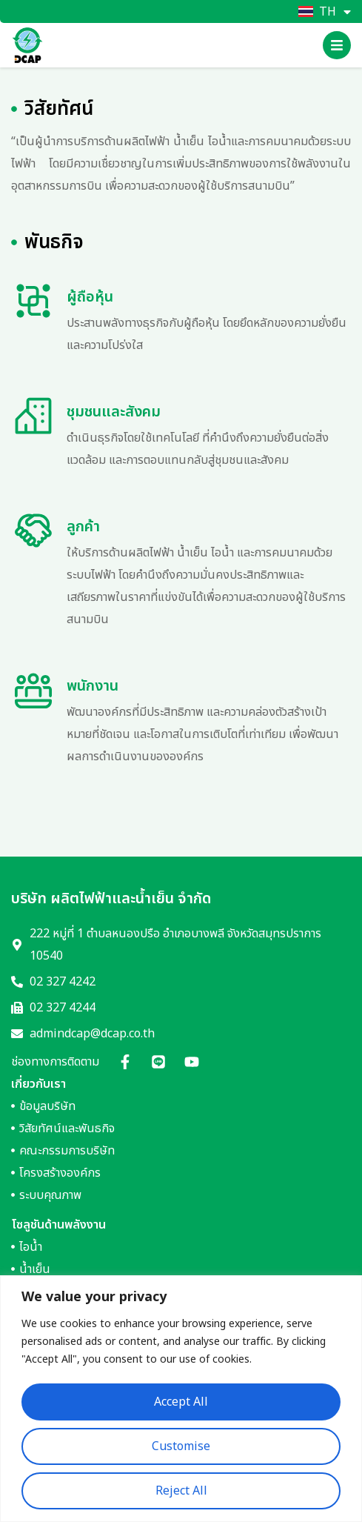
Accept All (181, 1402)
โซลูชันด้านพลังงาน (58, 1225)
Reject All (181, 1491)
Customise (181, 1446)
